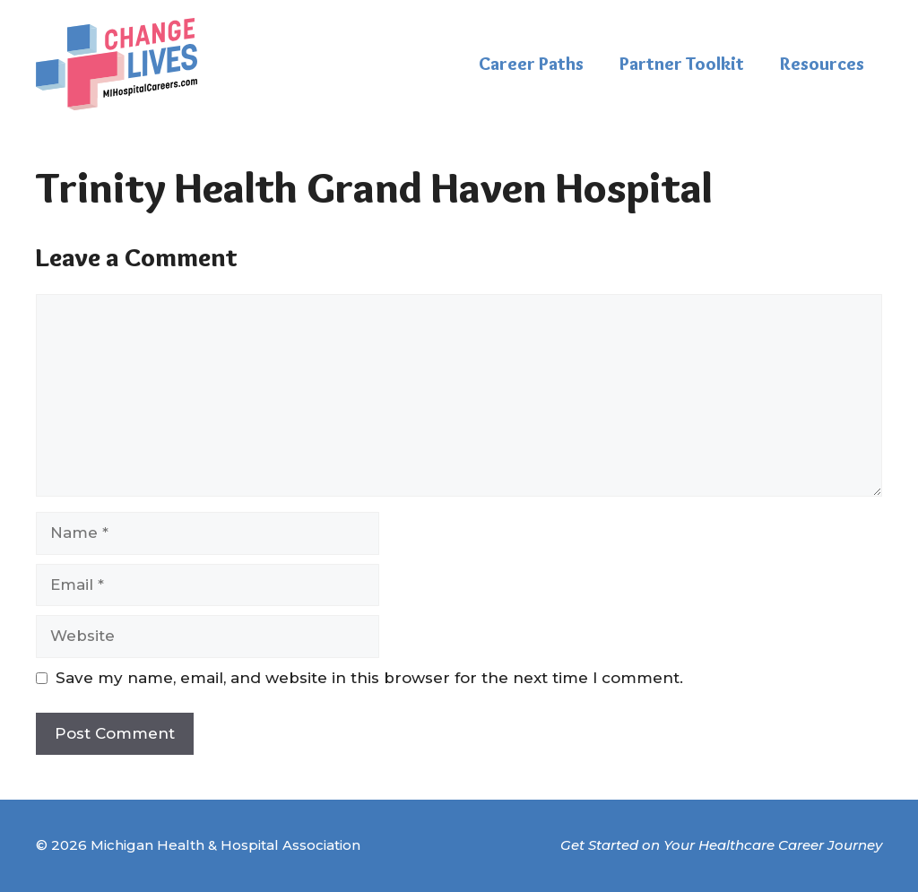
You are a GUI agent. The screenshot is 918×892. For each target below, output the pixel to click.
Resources (822, 63)
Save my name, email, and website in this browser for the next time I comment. (369, 678)
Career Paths (531, 63)
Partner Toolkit (681, 63)
